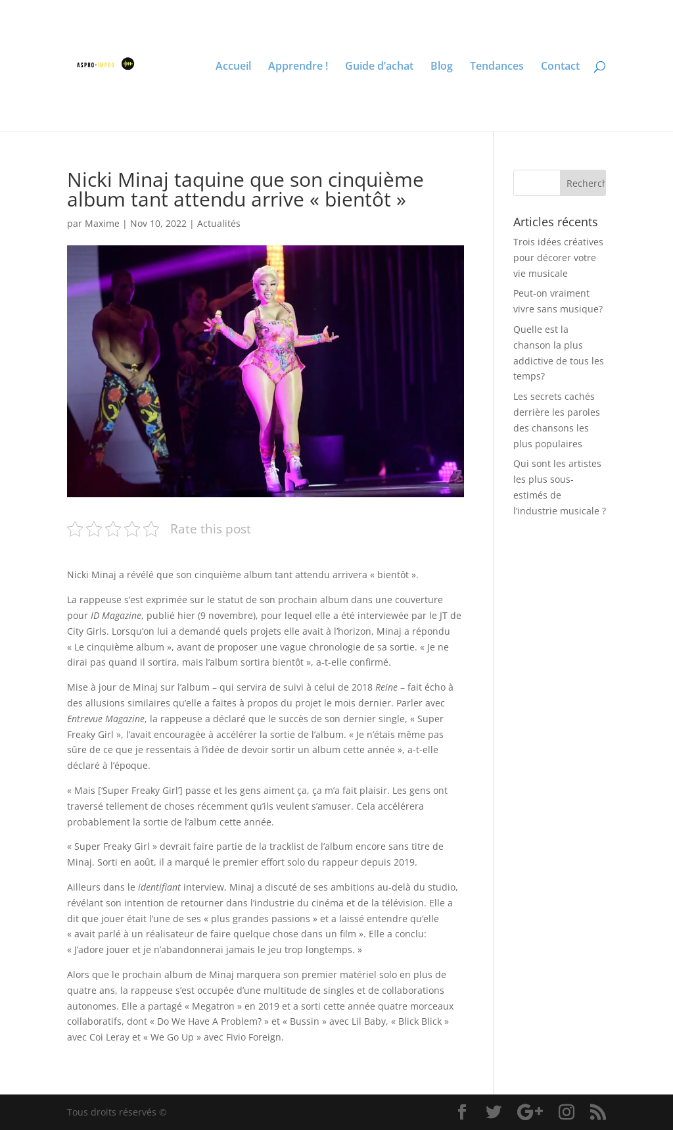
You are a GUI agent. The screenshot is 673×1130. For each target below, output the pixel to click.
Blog (441, 67)
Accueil (233, 67)
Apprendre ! (298, 67)
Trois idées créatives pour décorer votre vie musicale (558, 257)
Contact (560, 67)
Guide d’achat (379, 67)
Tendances (497, 67)
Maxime (102, 223)
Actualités (219, 223)
